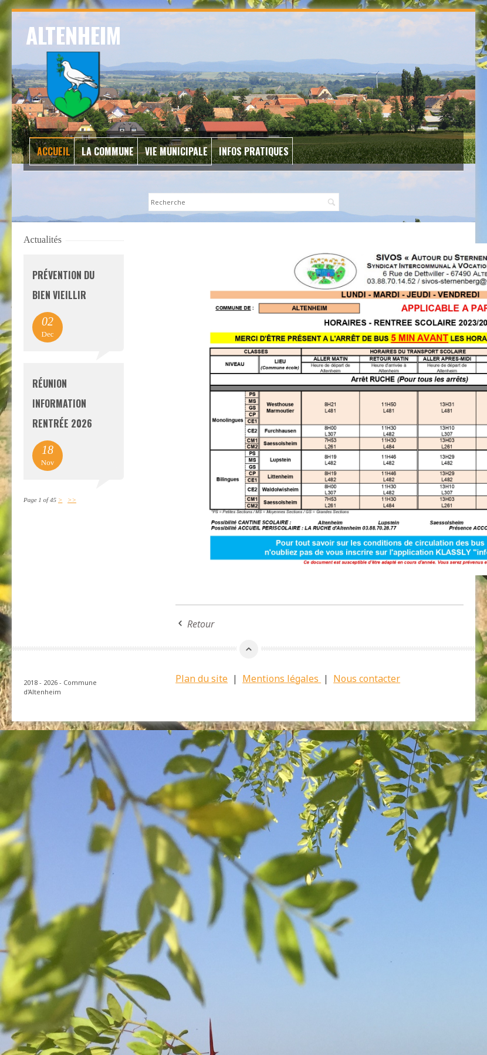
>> (71, 499)
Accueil (53, 151)
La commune (108, 151)
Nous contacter (366, 678)
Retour (200, 624)
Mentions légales (281, 678)
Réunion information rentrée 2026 (62, 403)
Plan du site (201, 678)
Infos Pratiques (254, 151)
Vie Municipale (176, 151)
